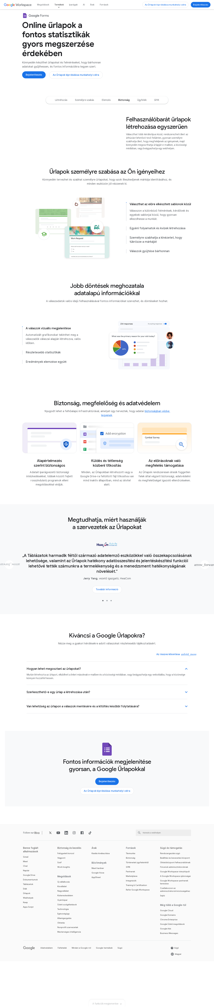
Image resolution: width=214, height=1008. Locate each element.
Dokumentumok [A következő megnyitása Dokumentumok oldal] (30, 926)
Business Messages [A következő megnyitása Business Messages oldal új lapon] (169, 980)
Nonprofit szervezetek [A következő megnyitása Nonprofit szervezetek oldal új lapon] (67, 974)
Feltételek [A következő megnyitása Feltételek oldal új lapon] (62, 995)
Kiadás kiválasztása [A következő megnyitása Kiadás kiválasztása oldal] (101, 900)
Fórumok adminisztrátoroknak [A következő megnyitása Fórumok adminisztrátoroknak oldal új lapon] (174, 914)
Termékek (59, 4)
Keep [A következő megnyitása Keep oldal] (25, 949)
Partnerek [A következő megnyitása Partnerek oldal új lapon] (130, 918)
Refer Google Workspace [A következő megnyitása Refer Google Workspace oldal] (138, 937)
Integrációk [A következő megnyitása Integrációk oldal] (131, 927)
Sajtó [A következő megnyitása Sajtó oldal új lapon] (162, 942)
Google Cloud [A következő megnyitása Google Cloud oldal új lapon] (166, 957)
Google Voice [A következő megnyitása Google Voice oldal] (98, 919)
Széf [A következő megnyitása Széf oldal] (59, 909)
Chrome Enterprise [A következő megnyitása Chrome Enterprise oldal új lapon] (168, 966)
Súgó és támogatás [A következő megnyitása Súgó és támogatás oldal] (171, 895)
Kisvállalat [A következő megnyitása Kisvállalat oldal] (62, 933)
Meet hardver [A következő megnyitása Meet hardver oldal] (98, 915)
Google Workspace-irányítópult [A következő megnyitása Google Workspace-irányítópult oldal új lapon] (175, 918)
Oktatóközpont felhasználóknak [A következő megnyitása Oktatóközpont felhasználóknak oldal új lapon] (175, 909)
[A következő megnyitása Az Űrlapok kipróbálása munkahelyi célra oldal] (165, 5)
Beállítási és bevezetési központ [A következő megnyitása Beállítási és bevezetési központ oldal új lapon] (175, 905)
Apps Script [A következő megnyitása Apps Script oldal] (28, 954)
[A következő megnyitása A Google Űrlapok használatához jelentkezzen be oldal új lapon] (200, 4)
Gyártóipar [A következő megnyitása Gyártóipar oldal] (62, 947)
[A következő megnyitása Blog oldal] (36, 879)
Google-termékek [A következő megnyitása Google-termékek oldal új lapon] (104, 995)
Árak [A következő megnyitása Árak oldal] (92, 4)
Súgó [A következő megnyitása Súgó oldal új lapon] (120, 995)
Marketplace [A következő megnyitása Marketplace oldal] (131, 923)
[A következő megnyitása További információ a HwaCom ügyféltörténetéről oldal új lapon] (107, 636)
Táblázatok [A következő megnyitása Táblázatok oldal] (28, 931)
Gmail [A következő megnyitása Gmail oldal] (25, 904)
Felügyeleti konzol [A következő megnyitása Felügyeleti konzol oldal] (65, 900)
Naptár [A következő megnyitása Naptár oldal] (26, 917)
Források (104, 4)
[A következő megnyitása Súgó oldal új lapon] (175, 995)
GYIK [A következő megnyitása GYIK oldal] (128, 914)
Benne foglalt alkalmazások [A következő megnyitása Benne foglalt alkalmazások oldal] (30, 897)
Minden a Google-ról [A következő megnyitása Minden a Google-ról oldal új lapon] (81, 995)
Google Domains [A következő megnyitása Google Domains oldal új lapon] (168, 962)
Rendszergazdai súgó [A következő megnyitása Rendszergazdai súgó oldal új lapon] (170, 900)
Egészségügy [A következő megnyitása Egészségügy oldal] (63, 960)
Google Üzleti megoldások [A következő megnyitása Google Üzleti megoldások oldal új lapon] (172, 971)
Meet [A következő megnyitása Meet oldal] (25, 908)
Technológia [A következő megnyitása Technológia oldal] (63, 956)
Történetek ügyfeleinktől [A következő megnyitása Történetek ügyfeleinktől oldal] (137, 909)
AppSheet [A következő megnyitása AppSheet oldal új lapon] (96, 924)
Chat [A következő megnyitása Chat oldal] (25, 913)
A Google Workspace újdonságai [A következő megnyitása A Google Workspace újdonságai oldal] (175, 923)
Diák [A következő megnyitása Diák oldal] (25, 935)
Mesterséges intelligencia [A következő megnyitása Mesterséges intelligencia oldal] (69, 979)
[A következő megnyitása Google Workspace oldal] (18, 5)
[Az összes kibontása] (170, 701)
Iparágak (73, 4)
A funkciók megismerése (107, 95)
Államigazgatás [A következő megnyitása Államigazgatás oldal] (64, 965)
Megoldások (43, 4)
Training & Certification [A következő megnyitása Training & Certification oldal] (136, 932)
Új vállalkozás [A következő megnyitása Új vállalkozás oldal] (63, 929)
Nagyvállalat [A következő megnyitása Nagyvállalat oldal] (63, 938)
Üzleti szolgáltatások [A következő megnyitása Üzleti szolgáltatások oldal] (67, 951)
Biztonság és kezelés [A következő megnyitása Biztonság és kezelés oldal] (69, 895)
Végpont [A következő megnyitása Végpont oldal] (61, 905)
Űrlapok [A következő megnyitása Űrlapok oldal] (26, 940)
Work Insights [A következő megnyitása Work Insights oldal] (63, 914)
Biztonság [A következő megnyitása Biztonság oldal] (130, 905)
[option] (61, 108)
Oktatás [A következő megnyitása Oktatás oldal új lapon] (61, 970)
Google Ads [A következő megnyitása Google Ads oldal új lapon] (165, 975)
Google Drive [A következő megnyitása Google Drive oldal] (29, 922)
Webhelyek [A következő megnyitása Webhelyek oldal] (28, 945)
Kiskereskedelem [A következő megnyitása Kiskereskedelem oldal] (65, 942)
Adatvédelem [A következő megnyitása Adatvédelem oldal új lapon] (47, 995)
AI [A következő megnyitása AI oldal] (84, 4)
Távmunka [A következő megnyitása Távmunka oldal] (130, 900)
